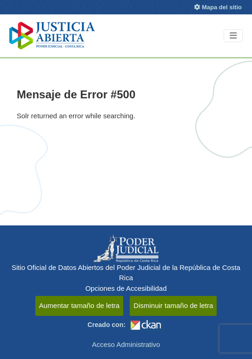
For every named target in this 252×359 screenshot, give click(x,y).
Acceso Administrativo (126, 344)
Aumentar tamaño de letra (79, 305)
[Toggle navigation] (233, 36)
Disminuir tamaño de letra (173, 305)
